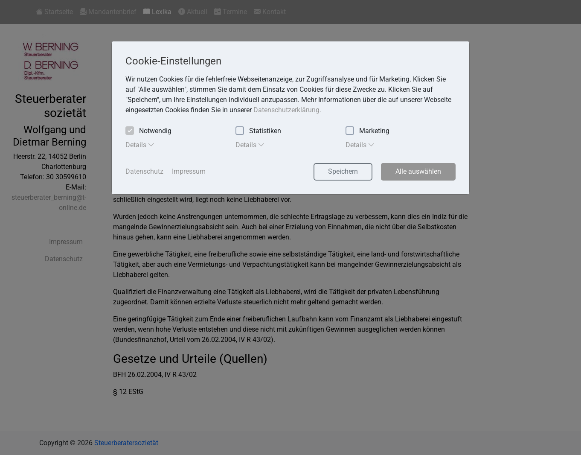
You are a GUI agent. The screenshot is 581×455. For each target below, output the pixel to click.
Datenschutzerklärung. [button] (287, 110)
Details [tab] (140, 144)
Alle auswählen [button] (418, 171)
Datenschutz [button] (144, 171)
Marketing (367, 131)
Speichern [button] (343, 171)
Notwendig (148, 131)
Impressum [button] (189, 171)
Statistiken (258, 131)
